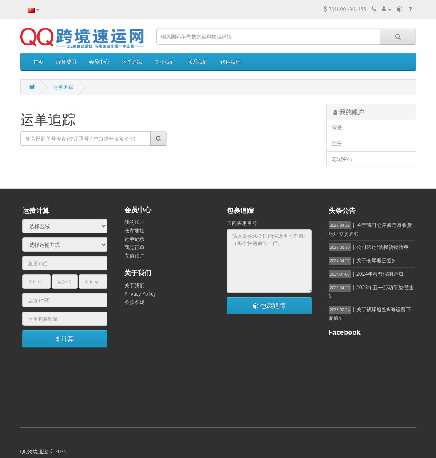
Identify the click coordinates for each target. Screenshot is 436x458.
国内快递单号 (242, 222)
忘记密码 (342, 158)
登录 (337, 127)
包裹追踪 (269, 305)
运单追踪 (63, 87)
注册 (337, 143)
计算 (65, 338)
